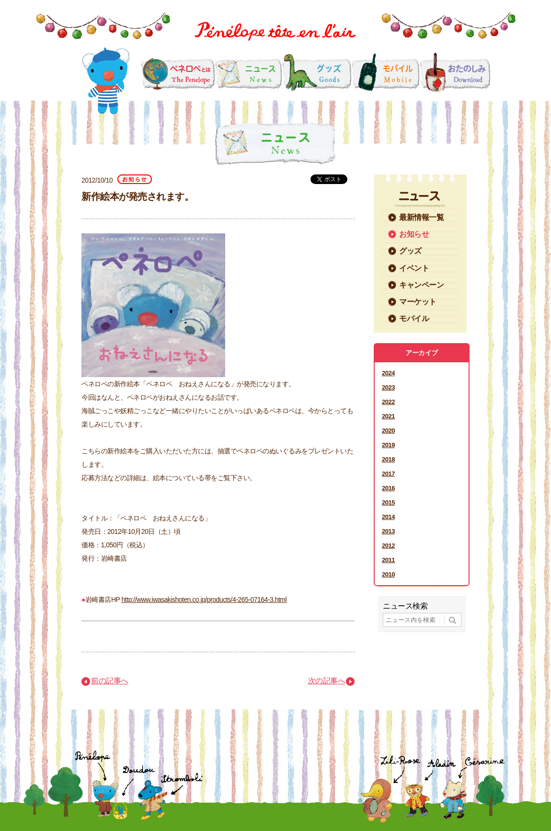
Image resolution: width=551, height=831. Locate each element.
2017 (388, 473)
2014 (388, 516)
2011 (388, 560)
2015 (388, 502)
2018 (388, 459)
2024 (388, 373)
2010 (388, 574)
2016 (388, 488)
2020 (388, 430)
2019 (388, 445)
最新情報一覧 (421, 217)
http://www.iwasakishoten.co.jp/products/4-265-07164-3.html (204, 599)
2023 (388, 387)
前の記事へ (109, 681)
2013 (388, 531)
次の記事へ (326, 681)
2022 (388, 401)
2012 (388, 545)
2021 (388, 416)
